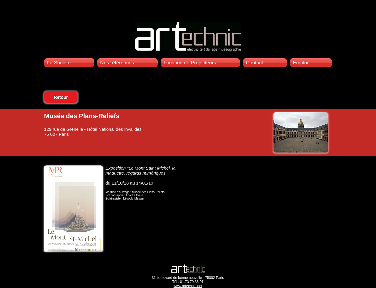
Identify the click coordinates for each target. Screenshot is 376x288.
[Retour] (61, 97)
